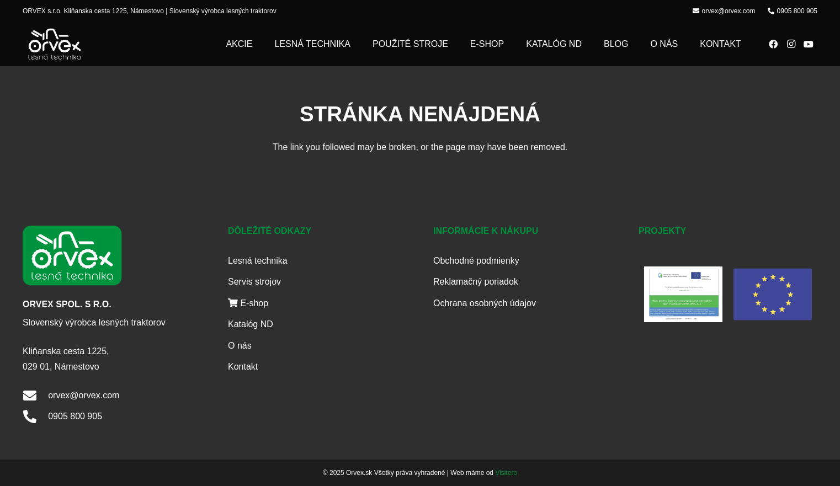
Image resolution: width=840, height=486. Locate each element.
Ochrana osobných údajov (484, 303)
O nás (240, 345)
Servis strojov (254, 281)
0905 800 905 (75, 416)
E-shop (248, 303)
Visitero (506, 473)
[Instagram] (791, 44)
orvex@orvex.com (83, 395)
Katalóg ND (250, 324)
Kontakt (243, 366)
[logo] (55, 44)
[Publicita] (683, 294)
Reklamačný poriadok (475, 281)
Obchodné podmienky (476, 260)
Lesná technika (258, 260)
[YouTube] (808, 44)
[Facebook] (773, 44)
